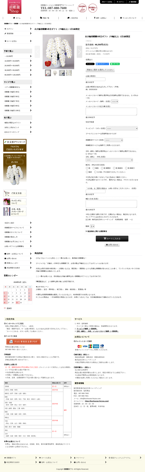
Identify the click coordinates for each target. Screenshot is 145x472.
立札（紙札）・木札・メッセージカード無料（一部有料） (98, 331)
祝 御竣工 (131, 168)
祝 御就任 (119, 168)
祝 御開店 (107, 168)
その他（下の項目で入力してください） (111, 172)
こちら (110, 177)
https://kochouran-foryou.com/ (97, 401)
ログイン (120, 2)
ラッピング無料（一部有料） (87, 329)
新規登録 (132, 2)
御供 (90, 172)
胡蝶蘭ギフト (68, 469)
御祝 (97, 168)
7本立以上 (39, 281)
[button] (37, 52)
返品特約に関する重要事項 (96, 231)
